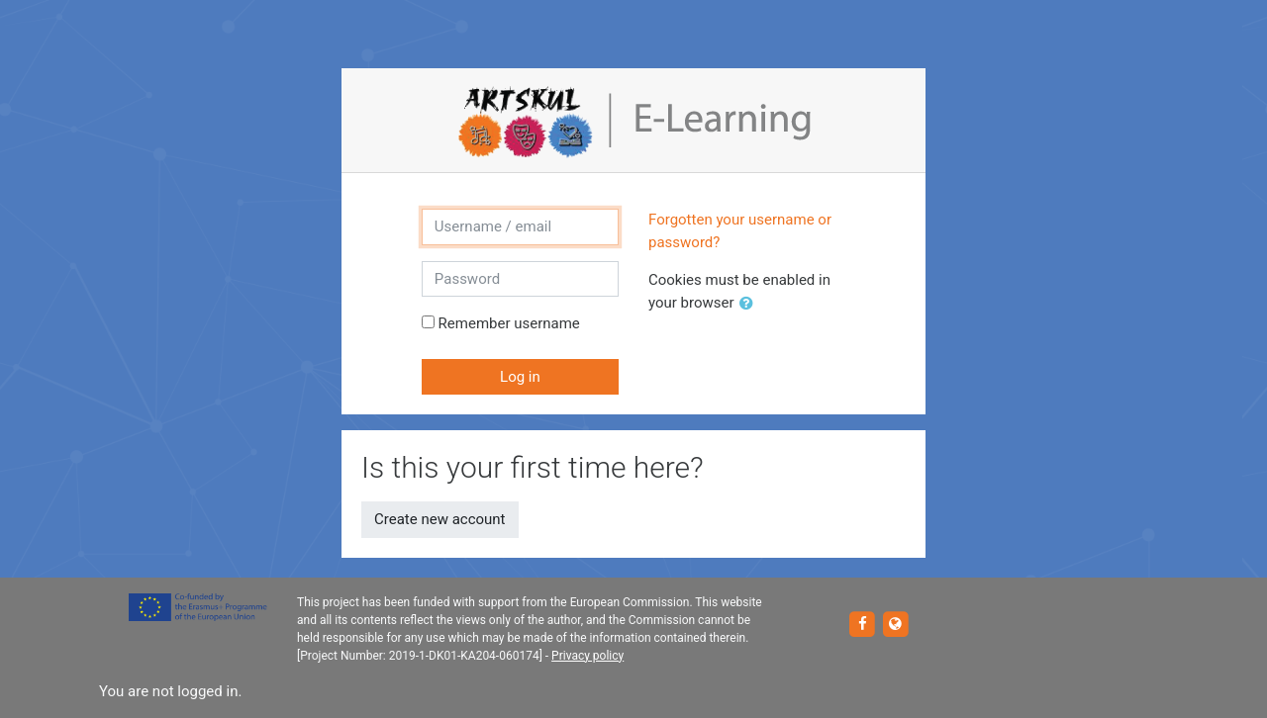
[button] (750, 304)
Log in (520, 377)
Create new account (440, 519)
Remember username (509, 323)
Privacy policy (587, 656)
